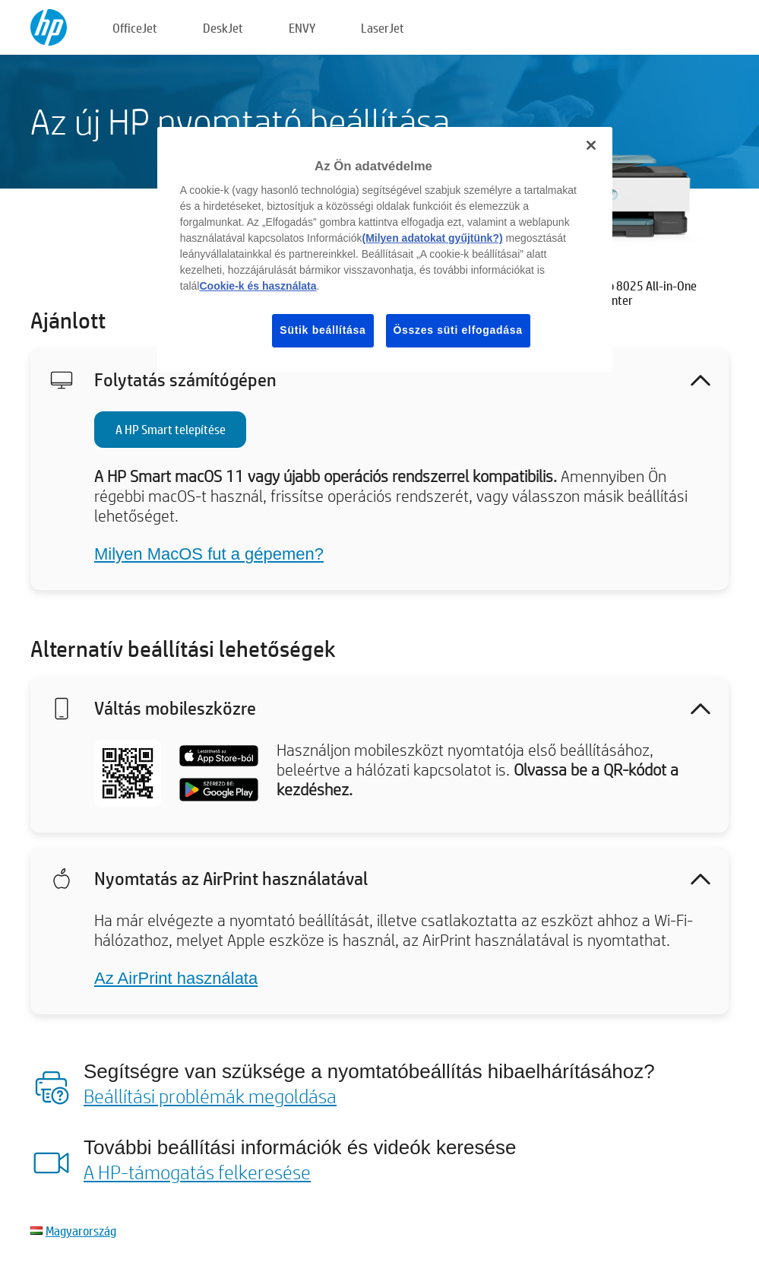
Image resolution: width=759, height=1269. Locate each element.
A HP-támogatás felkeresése (197, 1172)
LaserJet (382, 27)
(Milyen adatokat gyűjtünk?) (432, 238)
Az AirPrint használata (176, 978)
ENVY (302, 27)
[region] (384, 249)
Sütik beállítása (322, 330)
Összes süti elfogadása (458, 330)
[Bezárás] (591, 145)
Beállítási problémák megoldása (210, 1095)
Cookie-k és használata (257, 286)
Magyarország (81, 1230)
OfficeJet (134, 27)
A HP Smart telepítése (170, 429)
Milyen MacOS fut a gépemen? (209, 553)
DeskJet (223, 27)
